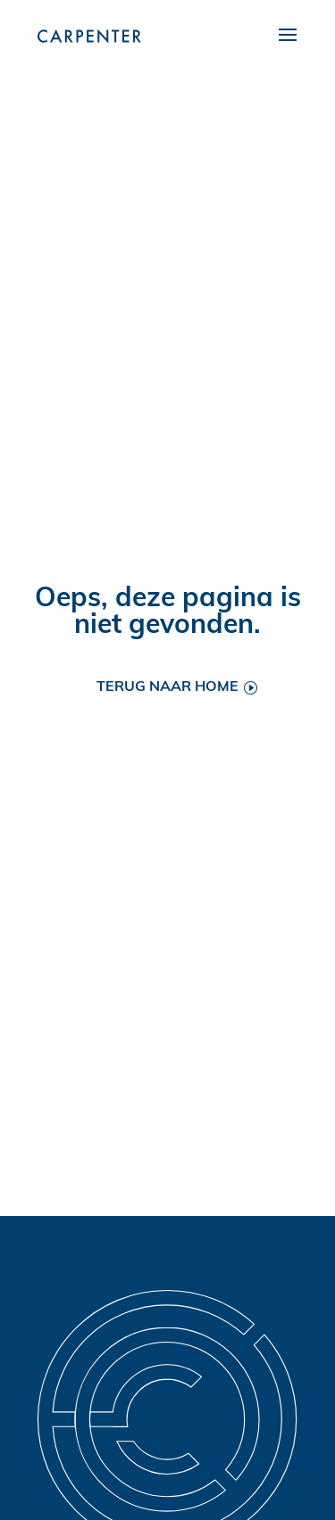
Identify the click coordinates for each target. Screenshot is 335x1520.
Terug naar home (167, 687)
